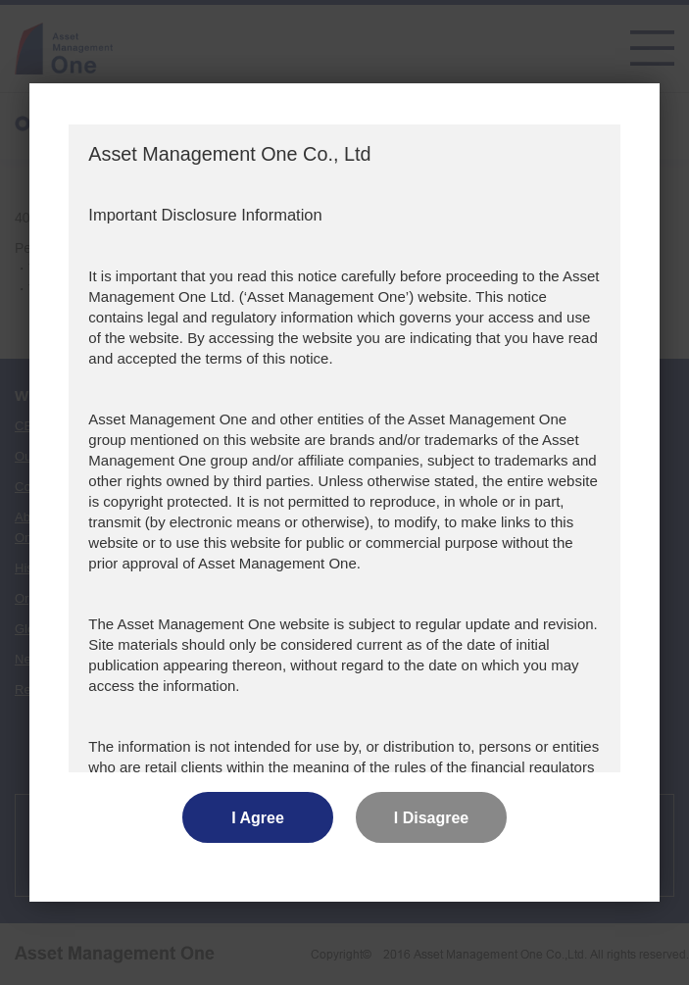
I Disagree (431, 818)
